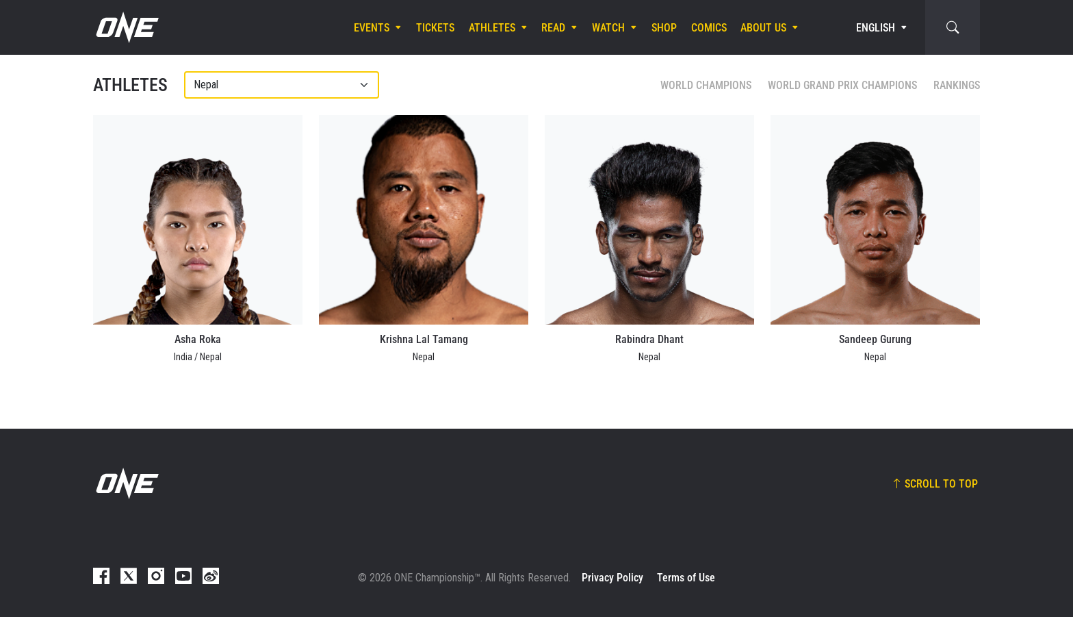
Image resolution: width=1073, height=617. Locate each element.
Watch (608, 27)
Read (553, 27)
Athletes (492, 27)
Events (371, 27)
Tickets (435, 27)
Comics (709, 27)
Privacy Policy (612, 577)
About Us (763, 27)
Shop (664, 27)
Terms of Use (686, 577)
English (875, 27)
